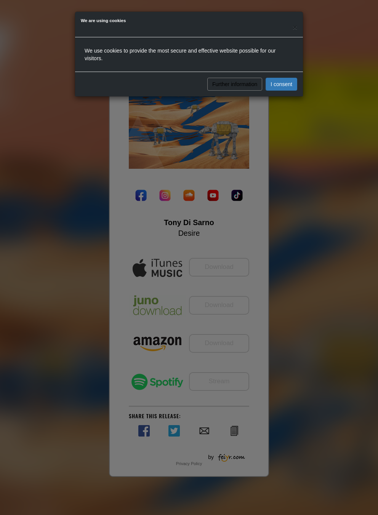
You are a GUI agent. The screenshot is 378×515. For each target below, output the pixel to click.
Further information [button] (234, 84)
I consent (281, 84)
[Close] (295, 27)
